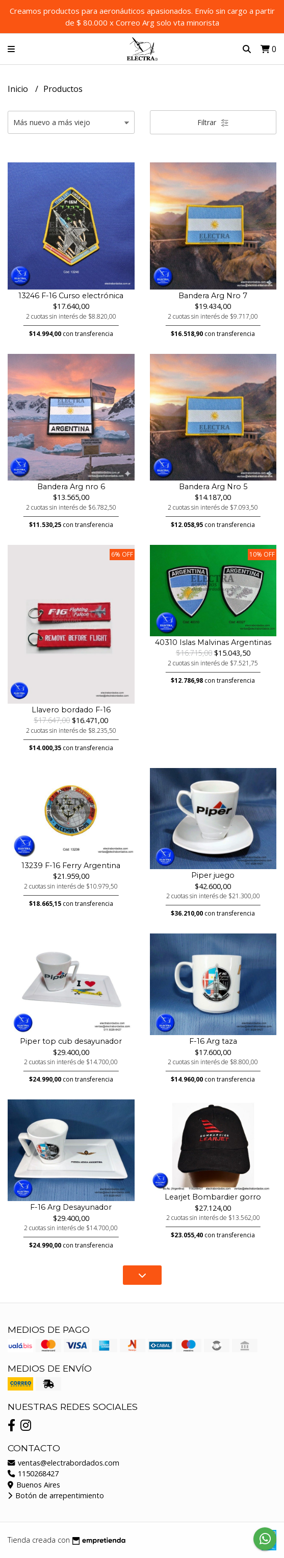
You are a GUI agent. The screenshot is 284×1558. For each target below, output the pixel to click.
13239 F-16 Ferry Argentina (70, 865)
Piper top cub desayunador (71, 1041)
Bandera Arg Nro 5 (213, 486)
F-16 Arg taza (213, 1041)
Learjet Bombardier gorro (213, 1197)
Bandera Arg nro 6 (71, 486)
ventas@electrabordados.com (63, 1463)
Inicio (19, 88)
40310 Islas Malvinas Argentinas (213, 642)
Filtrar (213, 122)
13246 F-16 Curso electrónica (70, 295)
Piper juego (213, 875)
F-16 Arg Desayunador (71, 1207)
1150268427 (33, 1473)
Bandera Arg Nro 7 (212, 295)
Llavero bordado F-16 (71, 709)
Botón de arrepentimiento (56, 1495)
